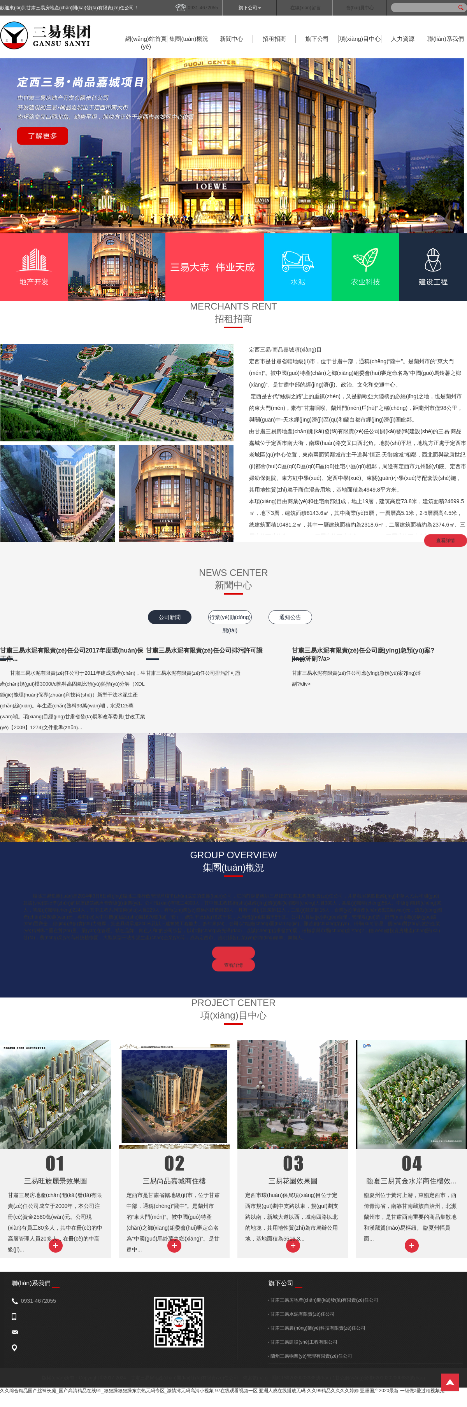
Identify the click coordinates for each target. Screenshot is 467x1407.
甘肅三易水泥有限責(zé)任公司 (302, 1314)
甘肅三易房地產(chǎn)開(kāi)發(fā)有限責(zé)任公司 (323, 1300)
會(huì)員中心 (360, 7)
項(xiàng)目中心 (360, 38)
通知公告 (290, 617)
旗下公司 (250, 7)
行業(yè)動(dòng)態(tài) (230, 619)
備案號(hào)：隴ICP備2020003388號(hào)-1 (289, 1378)
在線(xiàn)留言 (305, 7)
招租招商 (274, 38)
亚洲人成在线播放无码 (282, 1390)
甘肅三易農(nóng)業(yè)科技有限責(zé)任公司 (317, 1328)
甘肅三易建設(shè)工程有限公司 (303, 1342)
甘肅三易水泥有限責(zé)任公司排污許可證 (204, 650)
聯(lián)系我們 (445, 38)
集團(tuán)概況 (188, 38)
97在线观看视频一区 (236, 1390)
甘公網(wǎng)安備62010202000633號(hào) (380, 1378)
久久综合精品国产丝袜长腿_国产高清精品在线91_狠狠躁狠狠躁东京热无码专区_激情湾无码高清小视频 (107, 1390)
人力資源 (402, 38)
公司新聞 (170, 617)
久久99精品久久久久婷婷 (333, 1390)
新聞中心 (231, 38)
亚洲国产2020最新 (379, 1390)
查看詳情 (445, 540)
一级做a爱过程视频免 (422, 1390)
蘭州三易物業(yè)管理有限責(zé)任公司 (310, 1356)
